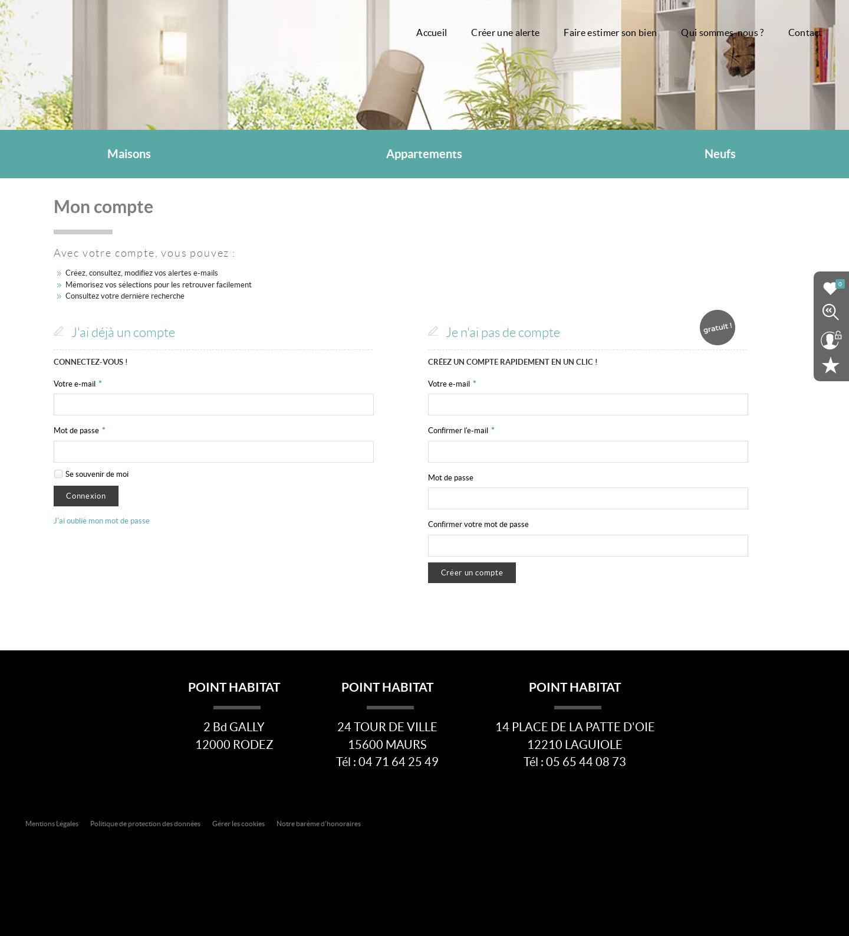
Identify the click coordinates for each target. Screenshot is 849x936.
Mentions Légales (51, 823)
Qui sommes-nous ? (722, 33)
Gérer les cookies (238, 823)
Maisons (129, 154)
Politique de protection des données (145, 823)
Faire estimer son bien (610, 33)
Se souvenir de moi (97, 474)
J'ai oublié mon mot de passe (102, 520)
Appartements (424, 154)
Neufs (720, 154)
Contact (805, 33)
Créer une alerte (505, 33)
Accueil (431, 33)
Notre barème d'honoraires (319, 823)
